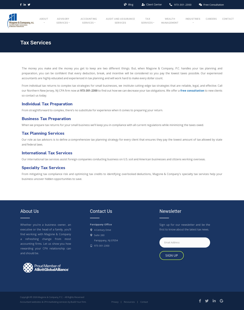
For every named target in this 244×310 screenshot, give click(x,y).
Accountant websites (30, 302)
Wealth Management (170, 20)
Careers (211, 19)
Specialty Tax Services (43, 167)
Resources (129, 302)
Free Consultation (213, 4)
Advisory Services (62, 20)
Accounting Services (89, 20)
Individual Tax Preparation (47, 104)
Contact (228, 19)
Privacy (114, 302)
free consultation (192, 90)
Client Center (154, 4)
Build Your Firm (78, 302)
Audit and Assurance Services (120, 20)
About (43, 19)
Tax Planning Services (43, 133)
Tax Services (147, 20)
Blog (130, 4)
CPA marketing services (55, 302)
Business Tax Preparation (46, 118)
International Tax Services (47, 153)
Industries (193, 19)
